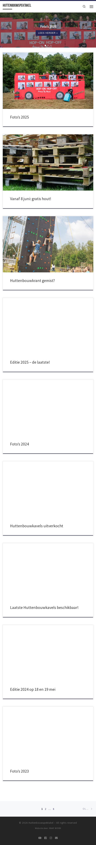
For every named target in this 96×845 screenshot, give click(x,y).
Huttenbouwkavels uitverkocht (36, 525)
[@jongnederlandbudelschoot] (51, 838)
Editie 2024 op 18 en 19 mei (32, 689)
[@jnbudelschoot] (45, 838)
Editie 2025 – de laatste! (30, 362)
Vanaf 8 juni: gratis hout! (30, 198)
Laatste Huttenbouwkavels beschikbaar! (44, 607)
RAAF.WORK (55, 828)
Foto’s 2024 (19, 444)
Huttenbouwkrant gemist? (32, 280)
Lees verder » (48, 33)
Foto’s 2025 (19, 117)
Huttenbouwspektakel (41, 822)
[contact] (56, 838)
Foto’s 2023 (19, 771)
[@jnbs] (39, 838)
